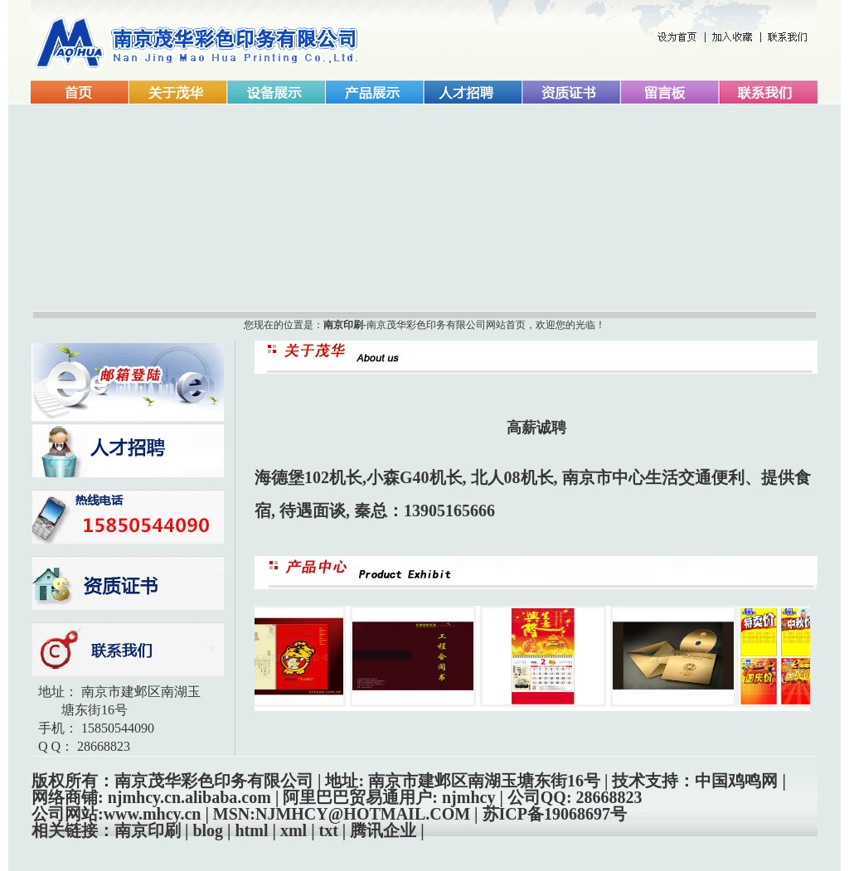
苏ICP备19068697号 (555, 814)
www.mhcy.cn (152, 814)
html (252, 830)
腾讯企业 (383, 830)
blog (207, 830)
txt (328, 830)
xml (293, 830)
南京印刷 (343, 325)
